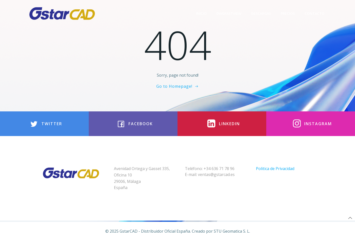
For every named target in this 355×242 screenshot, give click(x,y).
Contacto (314, 13)
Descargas (261, 13)
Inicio (201, 13)
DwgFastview (228, 13)
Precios (288, 13)
